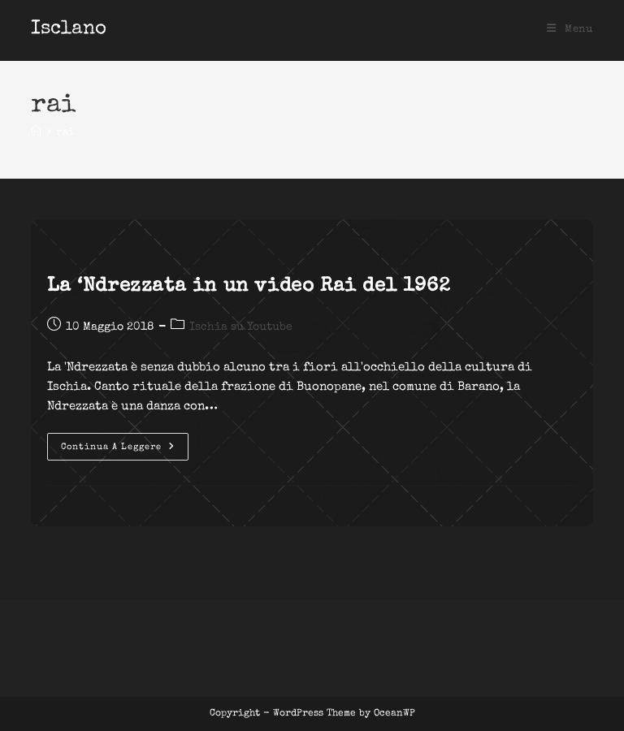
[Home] (36, 133)
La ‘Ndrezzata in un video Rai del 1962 (248, 286)
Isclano (68, 29)
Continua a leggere (124, 451)
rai (65, 133)
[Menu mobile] (570, 29)
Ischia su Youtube (240, 327)
